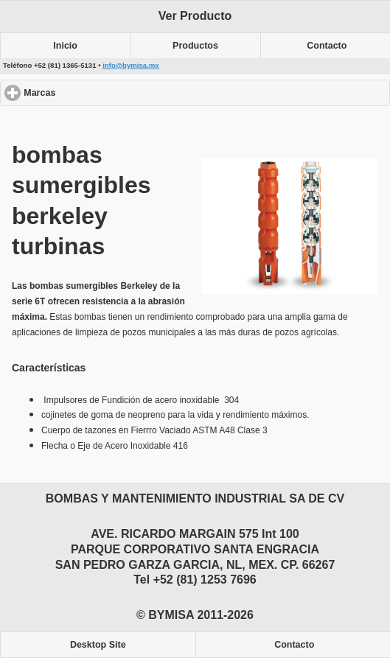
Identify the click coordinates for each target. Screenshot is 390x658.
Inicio (65, 46)
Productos (195, 46)
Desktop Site (98, 645)
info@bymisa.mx (130, 65)
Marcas (93, 92)
